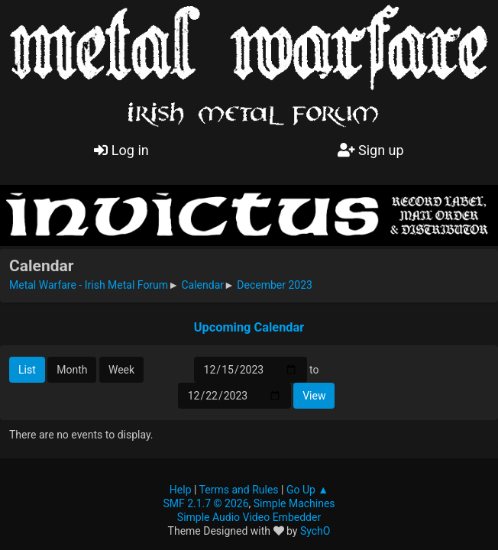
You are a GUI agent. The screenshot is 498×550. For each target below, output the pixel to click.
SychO (315, 531)
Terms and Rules (239, 490)
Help (181, 490)
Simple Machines (294, 503)
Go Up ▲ (307, 490)
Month (72, 370)
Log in (121, 150)
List (27, 370)
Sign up (371, 150)
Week (121, 370)
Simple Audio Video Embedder (249, 517)
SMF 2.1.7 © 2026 (205, 503)
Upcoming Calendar (249, 327)
